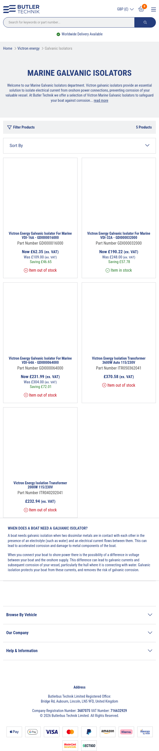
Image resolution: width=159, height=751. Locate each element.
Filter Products (21, 127)
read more (101, 100)
